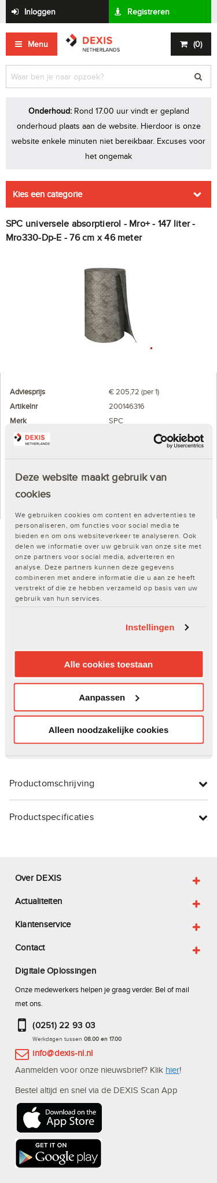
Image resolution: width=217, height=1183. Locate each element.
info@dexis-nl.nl (62, 1053)
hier (172, 1070)
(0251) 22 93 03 (63, 1025)
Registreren (148, 11)
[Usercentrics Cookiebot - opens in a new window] (154, 441)
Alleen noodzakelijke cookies (109, 730)
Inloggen (40, 11)
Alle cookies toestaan (108, 664)
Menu (38, 44)
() (197, 44)
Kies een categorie (47, 194)
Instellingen (150, 627)
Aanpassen (109, 697)
